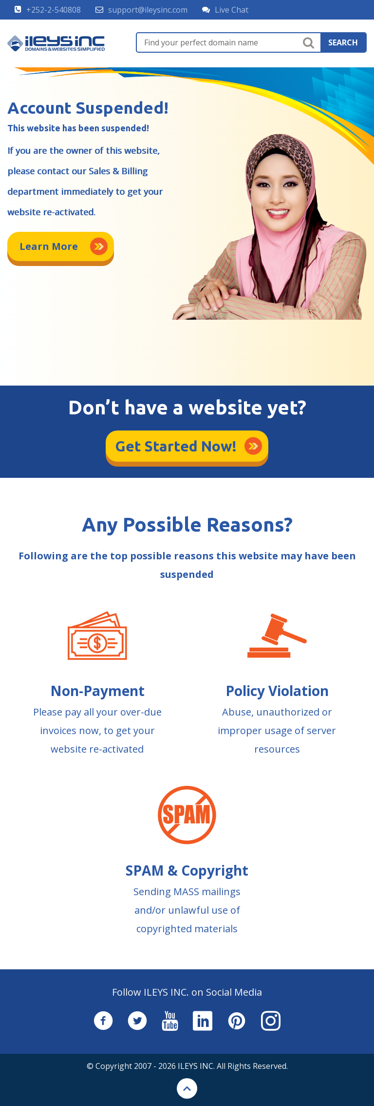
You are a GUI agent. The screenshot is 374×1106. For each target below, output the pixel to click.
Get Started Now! (176, 446)
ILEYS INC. (196, 1066)
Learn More (48, 246)
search (343, 42)
